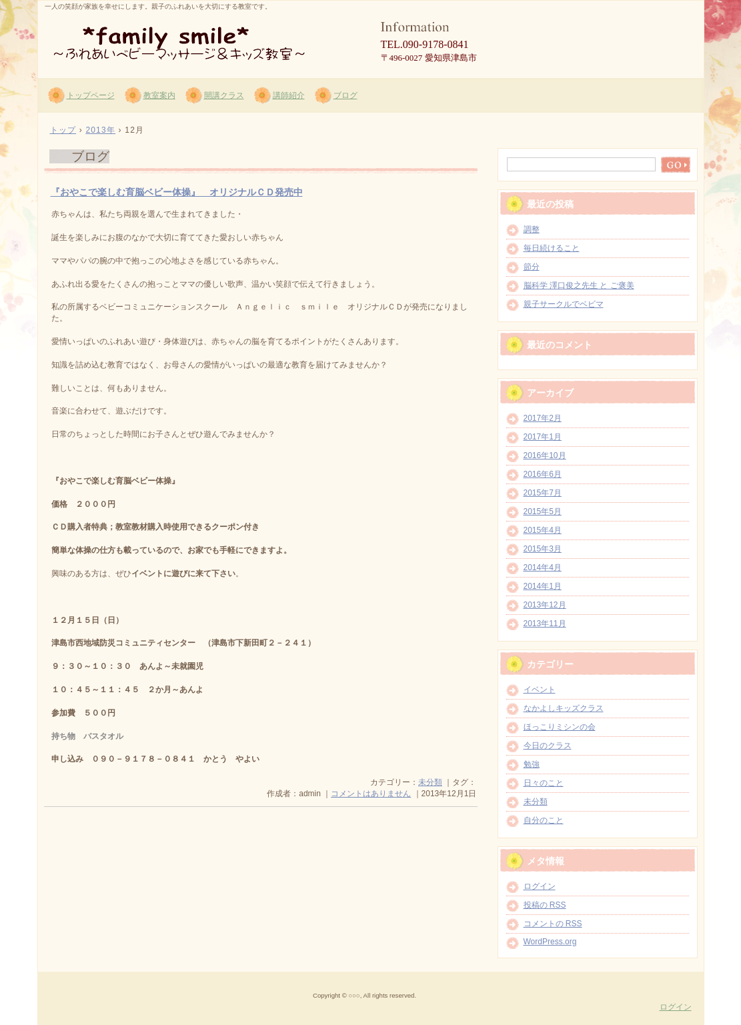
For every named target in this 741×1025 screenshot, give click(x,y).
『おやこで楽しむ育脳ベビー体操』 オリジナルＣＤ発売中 (177, 192)
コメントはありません (371, 793)
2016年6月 (543, 474)
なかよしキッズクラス (564, 708)
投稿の (545, 905)
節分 (532, 266)
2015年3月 (543, 549)
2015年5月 (543, 511)
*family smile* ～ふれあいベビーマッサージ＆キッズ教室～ (198, 41)
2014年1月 (543, 586)
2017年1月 (543, 436)
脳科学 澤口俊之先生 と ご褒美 (579, 285)
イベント (540, 689)
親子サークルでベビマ (564, 304)
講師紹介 (289, 95)
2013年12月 (545, 605)
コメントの (553, 923)
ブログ (345, 95)
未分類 (430, 782)
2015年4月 (543, 530)
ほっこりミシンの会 (560, 727)
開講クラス (224, 95)
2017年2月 (543, 418)
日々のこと (544, 783)
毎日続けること (552, 248)
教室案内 (159, 95)
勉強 (532, 764)
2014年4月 (543, 567)
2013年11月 (545, 623)
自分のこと (544, 820)
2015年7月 (543, 492)
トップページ (91, 95)
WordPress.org (550, 941)
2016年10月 (545, 455)
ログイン (540, 886)
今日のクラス (548, 745)
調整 (532, 229)
